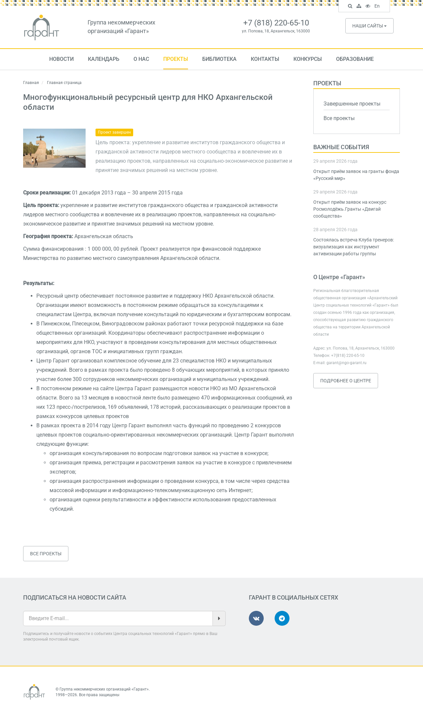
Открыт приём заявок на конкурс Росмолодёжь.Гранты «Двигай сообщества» (349, 209)
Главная (31, 82)
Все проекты (45, 553)
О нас (141, 59)
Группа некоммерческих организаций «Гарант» (104, 689)
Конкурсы (307, 59)
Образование (355, 59)
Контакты (265, 59)
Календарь (103, 59)
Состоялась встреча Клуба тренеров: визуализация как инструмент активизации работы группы (353, 246)
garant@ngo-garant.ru (346, 362)
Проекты (175, 59)
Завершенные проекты (352, 104)
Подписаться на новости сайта (74, 597)
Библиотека (219, 59)
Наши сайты (369, 25)
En (377, 6)
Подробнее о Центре (345, 380)
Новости (61, 59)
